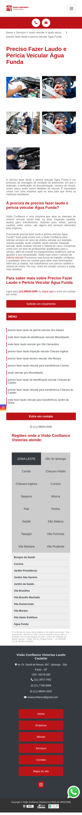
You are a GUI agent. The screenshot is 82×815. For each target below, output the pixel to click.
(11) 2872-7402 (41, 679)
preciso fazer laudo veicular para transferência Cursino (38, 365)
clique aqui (48, 291)
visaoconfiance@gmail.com (41, 697)
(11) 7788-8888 (41, 685)
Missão (41, 736)
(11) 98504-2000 (28, 291)
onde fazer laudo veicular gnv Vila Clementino (33, 344)
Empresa (41, 725)
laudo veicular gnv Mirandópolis (25, 372)
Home (41, 713)
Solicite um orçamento (41, 303)
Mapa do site (41, 771)
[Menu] (71, 8)
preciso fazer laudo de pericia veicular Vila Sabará (36, 330)
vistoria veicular (15, 257)
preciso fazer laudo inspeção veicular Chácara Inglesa (38, 351)
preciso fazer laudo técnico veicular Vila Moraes (34, 358)
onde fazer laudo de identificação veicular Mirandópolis (38, 337)
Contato (41, 759)
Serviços (41, 748)
